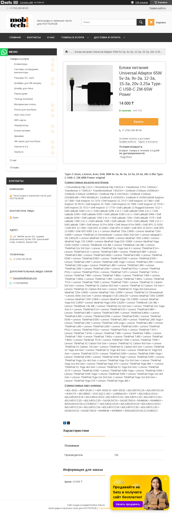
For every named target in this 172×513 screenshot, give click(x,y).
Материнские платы (25, 104)
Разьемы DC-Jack (24, 78)
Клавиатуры (20, 64)
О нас (51, 37)
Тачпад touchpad (23, 99)
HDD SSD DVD (22, 115)
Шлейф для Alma (23, 88)
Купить (139, 121)
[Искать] (141, 22)
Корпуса (18, 152)
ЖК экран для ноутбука (27, 141)
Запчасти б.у (21, 146)
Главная (15, 37)
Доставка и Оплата (107, 37)
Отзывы (14, 167)
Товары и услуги (72, 37)
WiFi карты (20, 120)
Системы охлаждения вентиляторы (26, 71)
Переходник (20, 93)
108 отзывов (141, 2)
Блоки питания (22, 130)
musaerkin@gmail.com (25, 278)
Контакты (34, 37)
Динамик (19, 136)
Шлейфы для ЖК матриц (27, 83)
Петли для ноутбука (25, 109)
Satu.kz (101, 505)
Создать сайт (26, 2)
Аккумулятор (21, 125)
